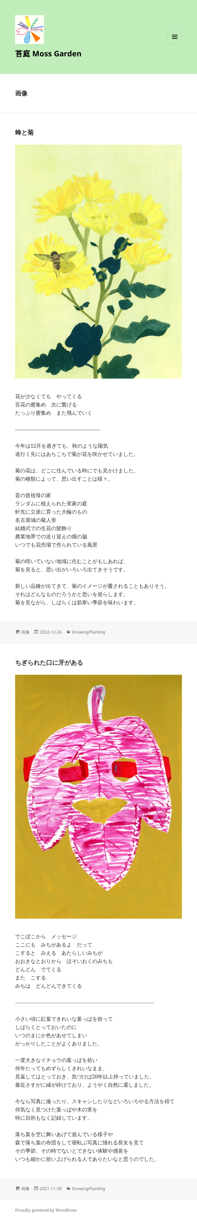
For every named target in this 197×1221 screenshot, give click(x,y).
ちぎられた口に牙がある (49, 662)
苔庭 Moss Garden (48, 53)
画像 (25, 632)
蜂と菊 (24, 132)
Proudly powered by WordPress (46, 1210)
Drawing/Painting (88, 632)
